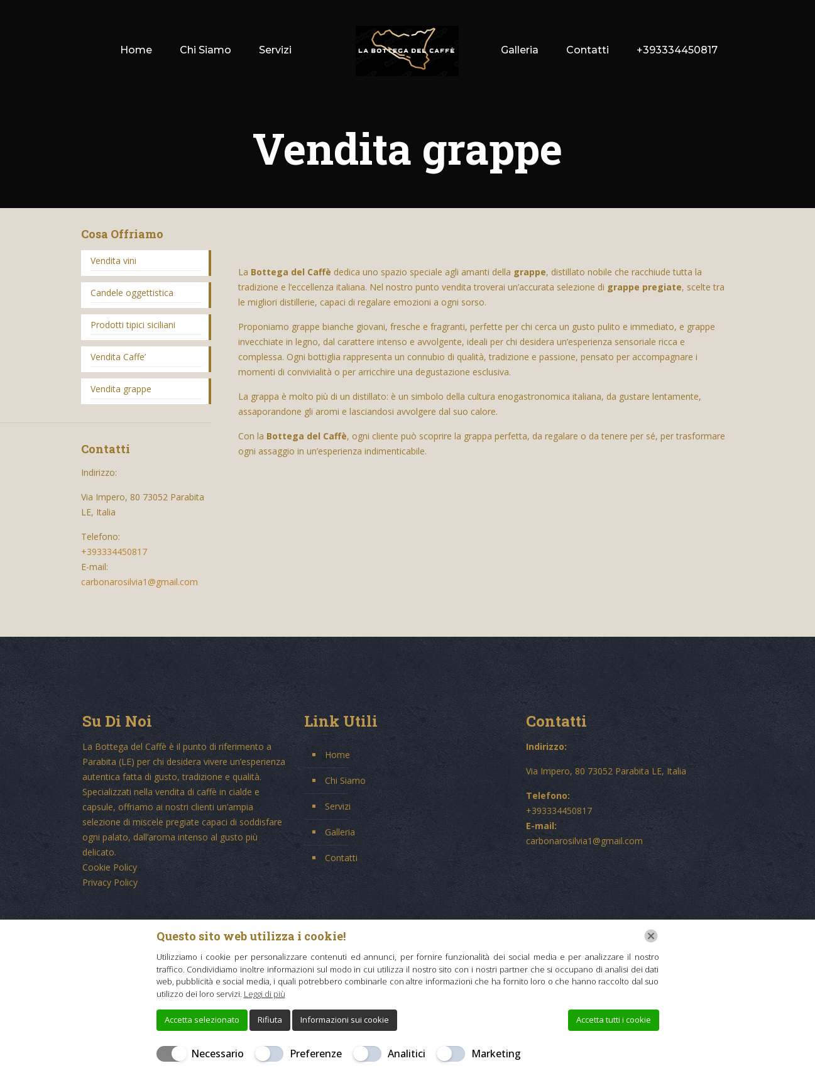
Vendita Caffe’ (118, 357)
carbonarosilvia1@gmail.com (139, 582)
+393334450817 (114, 552)
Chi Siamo (345, 780)
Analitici (406, 1053)
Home (337, 755)
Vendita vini (113, 261)
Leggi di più (264, 993)
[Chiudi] (651, 936)
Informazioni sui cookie (344, 1019)
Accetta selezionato (202, 1019)
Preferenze (316, 1053)
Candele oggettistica (131, 293)
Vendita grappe (120, 389)
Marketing (496, 1053)
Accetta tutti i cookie (613, 1019)
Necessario (217, 1053)
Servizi (338, 806)
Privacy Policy (110, 882)
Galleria (340, 832)
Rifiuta (270, 1019)
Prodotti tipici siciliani (132, 325)
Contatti (341, 858)
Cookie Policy (109, 867)
